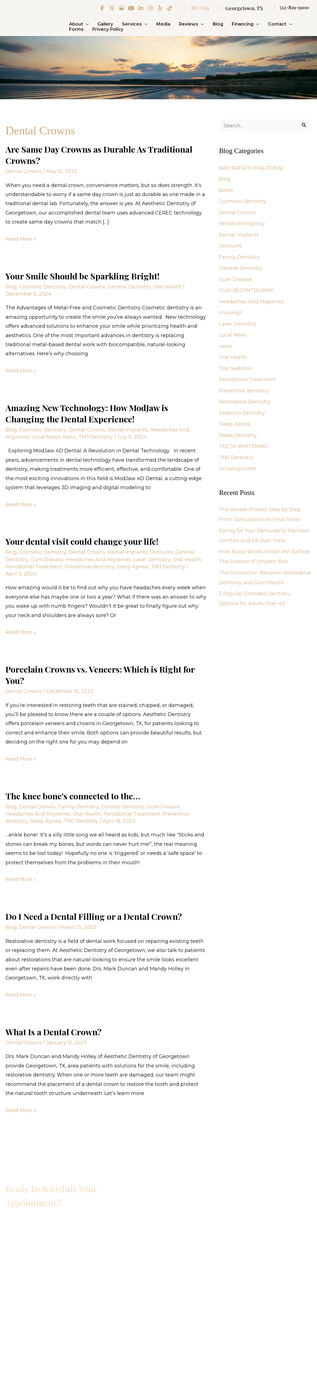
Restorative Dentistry (245, 402)
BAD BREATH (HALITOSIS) (251, 168)
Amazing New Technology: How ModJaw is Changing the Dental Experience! (87, 412)
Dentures (162, 550)
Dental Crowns (24, 171)
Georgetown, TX (239, 8)
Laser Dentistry (152, 558)
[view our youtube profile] (130, 8)
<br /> (71, 1279)
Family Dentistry (79, 804)
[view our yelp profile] (159, 8)
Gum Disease (47, 558)
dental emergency (242, 224)
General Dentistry (130, 286)
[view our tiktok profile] (169, 8)
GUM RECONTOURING (247, 291)
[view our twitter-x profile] (111, 8)
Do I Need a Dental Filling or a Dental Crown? (94, 913)
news (69, 436)
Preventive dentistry (90, 565)
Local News (46, 436)
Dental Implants (128, 428)
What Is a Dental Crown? (54, 1028)
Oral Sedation (236, 369)
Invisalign (231, 313)
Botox (226, 191)
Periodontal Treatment (34, 565)
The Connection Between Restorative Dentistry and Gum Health (257, 583)
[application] (86, 24)
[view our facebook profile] (101, 8)
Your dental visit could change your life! (83, 540)
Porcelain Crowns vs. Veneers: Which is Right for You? (100, 672)
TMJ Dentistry (95, 436)
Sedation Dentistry (242, 413)
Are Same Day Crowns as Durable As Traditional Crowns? (100, 154)
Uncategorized (237, 469)
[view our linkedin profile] (140, 8)
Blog (11, 286)
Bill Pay (194, 8)
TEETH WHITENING (243, 447)
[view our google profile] (121, 8)
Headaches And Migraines (98, 558)
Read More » (21, 238)
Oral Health (168, 286)
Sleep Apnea (133, 565)
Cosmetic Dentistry (43, 286)
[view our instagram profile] (150, 8)
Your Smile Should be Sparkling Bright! (83, 275)
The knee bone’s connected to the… (73, 793)
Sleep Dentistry (238, 436)
